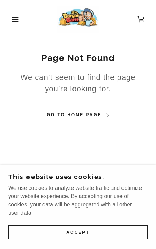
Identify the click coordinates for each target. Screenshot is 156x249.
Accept (77, 232)
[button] (11, 19)
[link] (78, 19)
